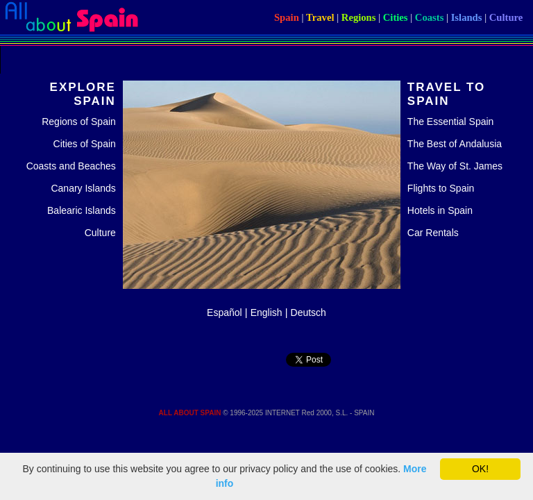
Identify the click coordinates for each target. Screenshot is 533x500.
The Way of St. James (454, 166)
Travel (320, 17)
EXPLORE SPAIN (83, 94)
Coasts (429, 17)
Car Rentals (433, 232)
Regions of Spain (79, 121)
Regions (358, 17)
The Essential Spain (450, 121)
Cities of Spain (84, 143)
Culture (506, 17)
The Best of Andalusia (454, 143)
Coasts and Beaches (71, 166)
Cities (395, 17)
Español (224, 312)
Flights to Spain (441, 188)
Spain (286, 17)
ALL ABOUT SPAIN (190, 413)
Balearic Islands (81, 210)
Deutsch (308, 312)
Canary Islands (83, 188)
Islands (466, 17)
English (266, 312)
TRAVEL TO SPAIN (446, 94)
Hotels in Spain (440, 210)
